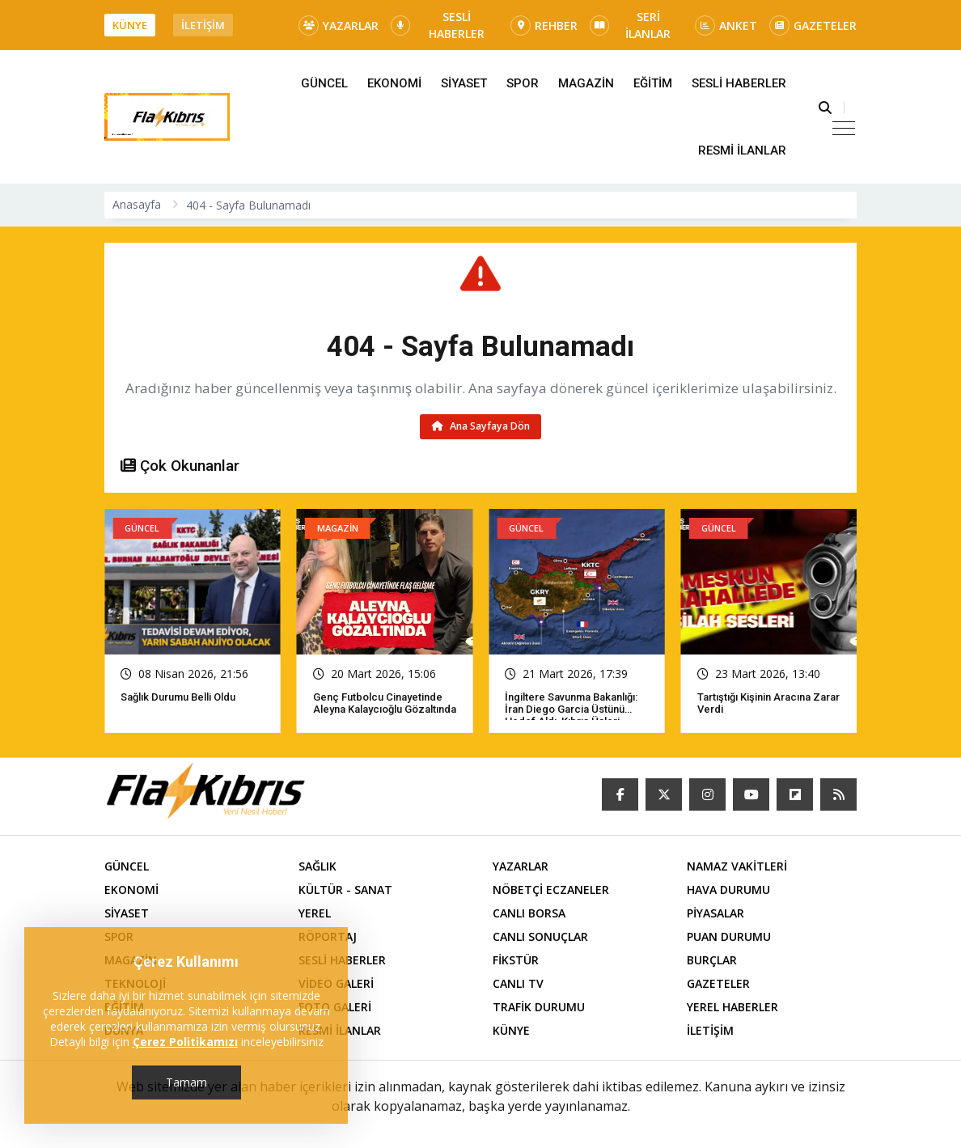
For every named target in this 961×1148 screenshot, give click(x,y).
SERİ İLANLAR (630, 25)
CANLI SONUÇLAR (540, 936)
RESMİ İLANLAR (742, 150)
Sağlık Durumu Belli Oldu (178, 697)
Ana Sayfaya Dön (481, 426)
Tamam (186, 1082)
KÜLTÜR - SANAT (345, 889)
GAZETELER (813, 25)
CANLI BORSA (529, 913)
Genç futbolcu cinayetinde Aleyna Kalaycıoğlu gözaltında (384, 703)
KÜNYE (129, 25)
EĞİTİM (652, 83)
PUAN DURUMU (729, 936)
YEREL (314, 913)
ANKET (726, 25)
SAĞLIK (317, 866)
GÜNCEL (324, 83)
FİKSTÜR (516, 960)
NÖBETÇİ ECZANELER (551, 889)
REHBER (544, 25)
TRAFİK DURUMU (539, 1007)
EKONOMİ (394, 83)
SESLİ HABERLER (438, 25)
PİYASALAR (715, 913)
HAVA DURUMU (728, 889)
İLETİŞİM (203, 25)
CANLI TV (518, 983)
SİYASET (464, 83)
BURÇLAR (712, 960)
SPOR (522, 83)
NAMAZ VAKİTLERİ (737, 866)
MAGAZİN (586, 83)
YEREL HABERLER (732, 1007)
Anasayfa (136, 204)
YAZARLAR (338, 25)
